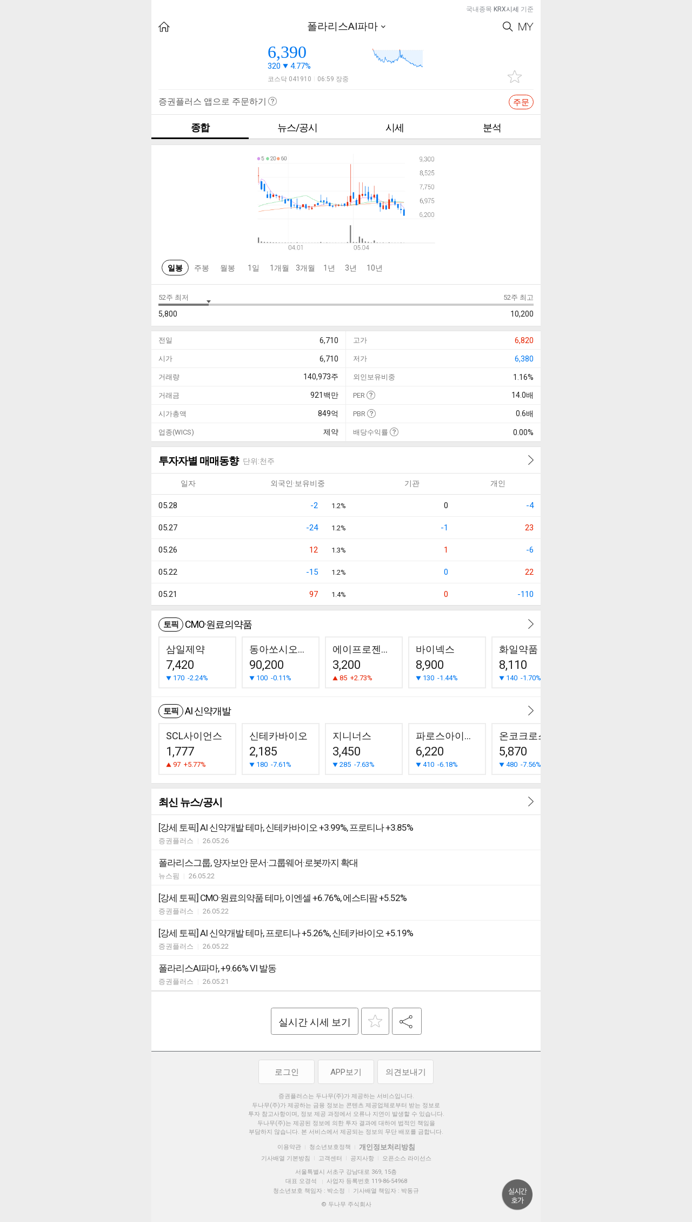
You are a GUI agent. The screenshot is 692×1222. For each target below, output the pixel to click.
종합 (200, 127)
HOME (164, 27)
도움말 (370, 394)
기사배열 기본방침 (285, 1158)
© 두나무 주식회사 (346, 1204)
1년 (329, 268)
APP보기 (346, 1072)
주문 (521, 102)
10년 (375, 268)
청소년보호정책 (330, 1147)
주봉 (201, 268)
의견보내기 (405, 1072)
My (526, 27)
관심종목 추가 (515, 76)
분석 (492, 127)
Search (508, 27)
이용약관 (289, 1147)
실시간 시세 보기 (314, 1022)
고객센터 (330, 1158)
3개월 (305, 268)
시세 (394, 127)
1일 (254, 268)
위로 (517, 1195)
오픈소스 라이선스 (406, 1158)
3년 (351, 268)
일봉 (175, 268)
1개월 (279, 268)
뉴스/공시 (297, 127)
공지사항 (362, 1158)
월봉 (227, 268)
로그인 (287, 1072)
